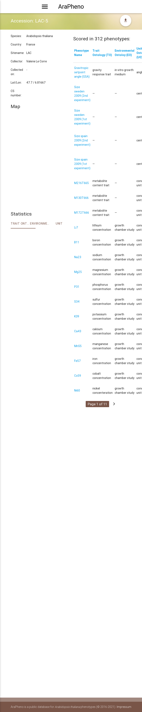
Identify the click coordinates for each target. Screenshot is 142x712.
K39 (76, 316)
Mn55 (78, 346)
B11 (76, 242)
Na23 (77, 257)
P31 (76, 287)
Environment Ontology (39, 223)
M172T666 (81, 212)
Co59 (77, 376)
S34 (77, 301)
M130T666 (81, 198)
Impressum (124, 707)
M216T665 (81, 183)
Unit (59, 223)
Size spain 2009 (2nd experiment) (82, 140)
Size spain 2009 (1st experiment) (82, 164)
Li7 (76, 227)
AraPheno (71, 6)
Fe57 (77, 361)
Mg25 (78, 272)
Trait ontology (20, 223)
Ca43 (77, 331)
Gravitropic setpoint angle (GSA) (82, 72)
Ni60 (77, 390)
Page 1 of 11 (97, 404)
